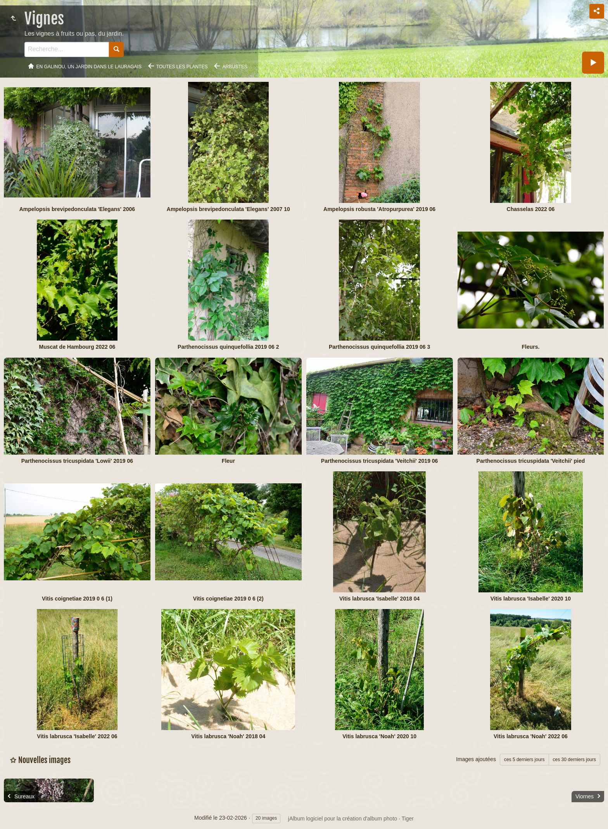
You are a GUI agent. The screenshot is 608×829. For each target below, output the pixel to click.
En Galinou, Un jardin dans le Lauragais (89, 66)
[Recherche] (66, 49)
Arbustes (234, 66)
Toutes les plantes (182, 66)
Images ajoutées (476, 759)
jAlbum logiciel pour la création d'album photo (342, 818)
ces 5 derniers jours (524, 759)
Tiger (408, 818)
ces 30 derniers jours (574, 759)
